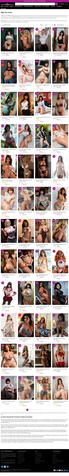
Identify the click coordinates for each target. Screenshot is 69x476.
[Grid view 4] (54, 27)
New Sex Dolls (20, 458)
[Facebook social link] (2, 470)
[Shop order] (62, 27)
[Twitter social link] (5, 470)
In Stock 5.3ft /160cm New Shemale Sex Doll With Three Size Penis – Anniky (60, 279)
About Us (54, 460)
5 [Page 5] (35, 413)
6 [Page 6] (37, 413)
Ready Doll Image (38, 460)
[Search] (36, 5)
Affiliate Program (38, 456)
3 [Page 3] (31, 413)
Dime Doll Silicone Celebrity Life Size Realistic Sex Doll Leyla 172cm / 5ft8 (59, 56)
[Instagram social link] (8, 470)
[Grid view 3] (53, 27)
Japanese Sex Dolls (21, 462)
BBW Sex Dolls (20, 460)
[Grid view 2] (51, 27)
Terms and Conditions (56, 456)
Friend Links (37, 466)
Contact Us (55, 458)
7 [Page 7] (39, 413)
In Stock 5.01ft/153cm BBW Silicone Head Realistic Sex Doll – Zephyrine (8, 88)
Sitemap (19, 466)
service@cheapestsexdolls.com (9, 466)
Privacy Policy (55, 462)
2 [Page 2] (29, 413)
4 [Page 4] (33, 413)
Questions (54, 466)
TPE (61, 442)
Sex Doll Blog (37, 462)
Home (2, 27)
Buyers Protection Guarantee (58, 464)
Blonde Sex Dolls (21, 464)
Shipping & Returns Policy (40, 464)
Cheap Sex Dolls (21, 456)
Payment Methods (38, 458)
